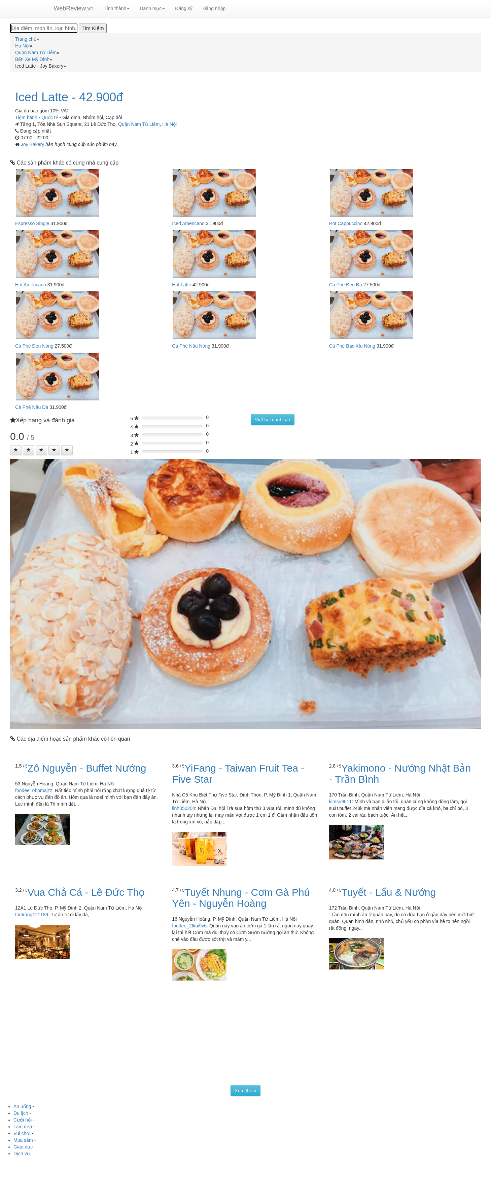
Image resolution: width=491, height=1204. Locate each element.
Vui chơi (22, 1133)
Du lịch (20, 1113)
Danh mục (152, 8)
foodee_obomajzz (33, 790)
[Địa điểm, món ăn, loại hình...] (43, 28)
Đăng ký (183, 8)
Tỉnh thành (117, 8)
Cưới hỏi (22, 1120)
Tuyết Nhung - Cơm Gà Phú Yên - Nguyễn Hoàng (241, 898)
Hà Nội (169, 124)
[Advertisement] (246, 1034)
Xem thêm (245, 1090)
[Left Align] (16, 450)
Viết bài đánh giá (272, 419)
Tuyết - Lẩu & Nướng (388, 892)
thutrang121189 (31, 914)
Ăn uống (22, 1106)
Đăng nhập (214, 8)
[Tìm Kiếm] (92, 28)
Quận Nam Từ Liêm (139, 124)
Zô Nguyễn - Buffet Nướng (87, 768)
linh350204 (183, 808)
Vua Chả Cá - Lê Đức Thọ (86, 892)
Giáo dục (23, 1146)
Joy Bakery (33, 144)
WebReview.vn (74, 8)
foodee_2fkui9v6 (189, 925)
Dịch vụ (21, 1153)
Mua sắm (23, 1140)
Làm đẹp (22, 1126)
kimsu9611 (340, 801)
